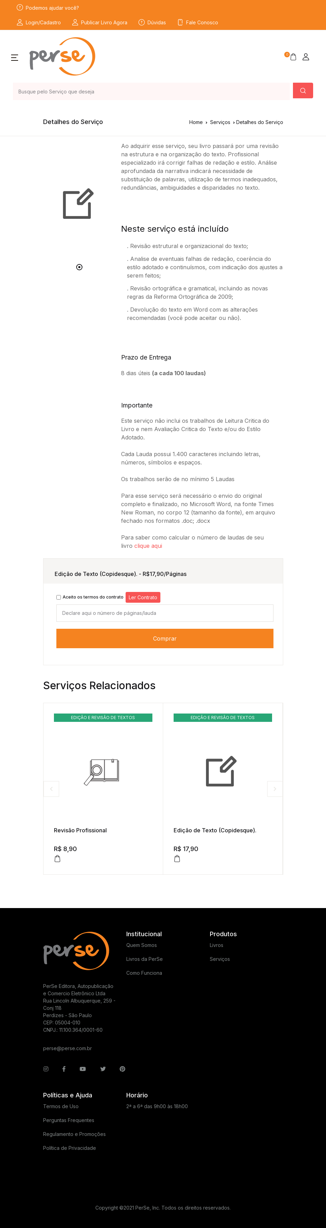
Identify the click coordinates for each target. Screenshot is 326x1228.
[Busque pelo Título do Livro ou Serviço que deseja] (151, 91)
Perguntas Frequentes (68, 1120)
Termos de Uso (61, 1106)
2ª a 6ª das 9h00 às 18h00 (157, 1106)
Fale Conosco (197, 22)
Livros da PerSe (144, 959)
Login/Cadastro (39, 22)
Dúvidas (152, 22)
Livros (216, 945)
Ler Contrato (143, 597)
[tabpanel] (79, 204)
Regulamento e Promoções (74, 1134)
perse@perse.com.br (67, 1048)
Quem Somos (141, 945)
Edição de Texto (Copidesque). (215, 830)
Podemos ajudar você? (48, 7)
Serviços (220, 122)
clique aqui (148, 545)
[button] (14, 56)
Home (196, 122)
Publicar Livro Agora (99, 22)
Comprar (165, 638)
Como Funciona (144, 973)
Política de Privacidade (69, 1148)
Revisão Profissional (80, 830)
